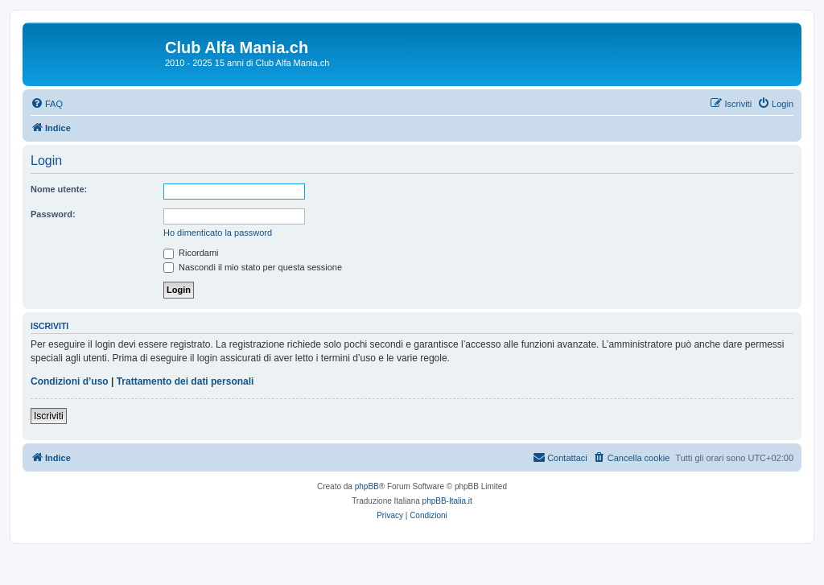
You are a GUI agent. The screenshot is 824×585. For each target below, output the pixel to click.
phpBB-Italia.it (447, 500)
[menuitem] (47, 103)
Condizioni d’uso (70, 381)
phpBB (367, 486)
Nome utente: (59, 189)
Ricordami (191, 252)
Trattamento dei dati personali (185, 381)
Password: (53, 214)
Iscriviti (49, 416)
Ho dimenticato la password (217, 232)
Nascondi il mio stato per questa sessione (252, 267)
